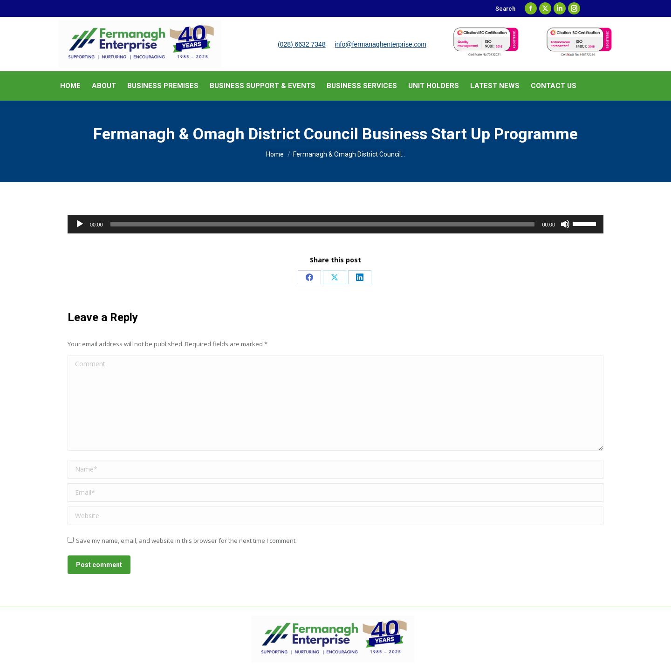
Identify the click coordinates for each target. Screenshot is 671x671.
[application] (335, 224)
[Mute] (565, 224)
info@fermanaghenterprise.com (380, 44)
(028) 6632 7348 (302, 44)
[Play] (79, 224)
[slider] (322, 224)
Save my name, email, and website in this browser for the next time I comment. (186, 540)
